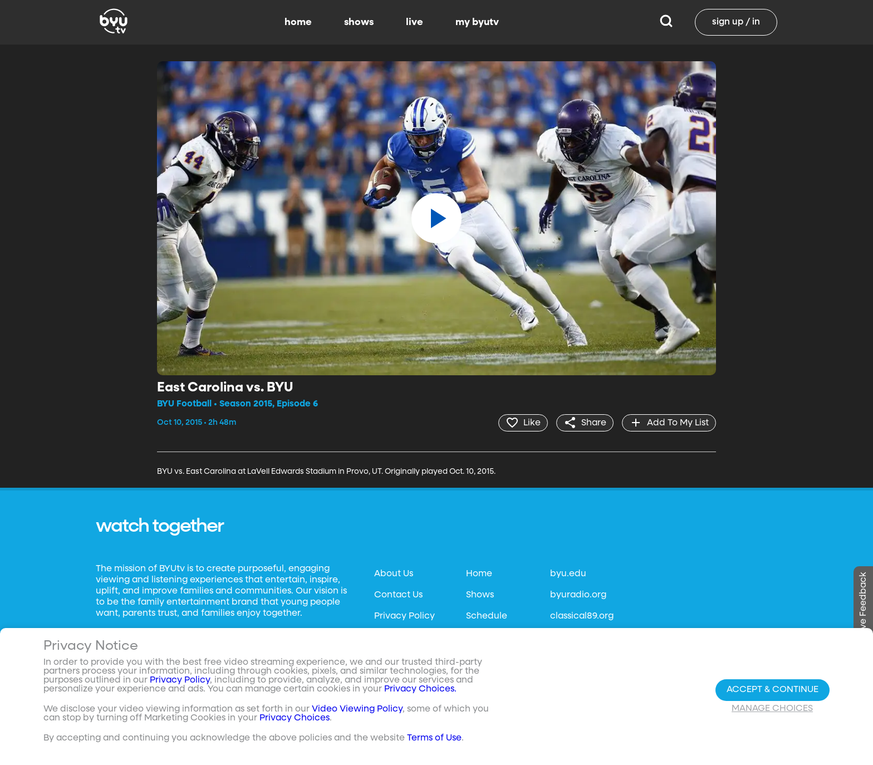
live (414, 22)
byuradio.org (578, 595)
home (298, 22)
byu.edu (568, 574)
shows (359, 22)
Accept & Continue (772, 689)
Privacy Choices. (420, 689)
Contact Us (398, 595)
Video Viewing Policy (357, 709)
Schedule (486, 616)
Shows (480, 595)
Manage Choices (772, 708)
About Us (393, 574)
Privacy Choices (294, 718)
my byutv (477, 22)
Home (479, 574)
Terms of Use (434, 738)
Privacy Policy (404, 616)
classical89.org (582, 616)
